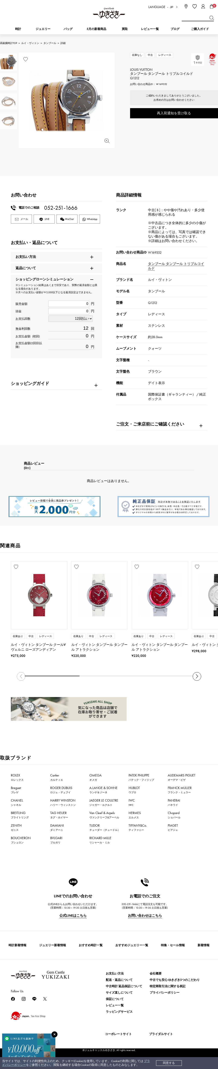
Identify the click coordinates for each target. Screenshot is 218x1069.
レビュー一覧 (115, 1005)
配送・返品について (119, 980)
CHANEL (17, 802)
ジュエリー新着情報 (52, 945)
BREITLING (20, 815)
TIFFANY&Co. (138, 827)
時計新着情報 (17, 945)
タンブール (49, 43)
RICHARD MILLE (100, 840)
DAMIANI (57, 827)
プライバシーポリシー (164, 992)
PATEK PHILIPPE (141, 777)
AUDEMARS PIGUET (181, 777)
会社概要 (156, 973)
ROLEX (17, 777)
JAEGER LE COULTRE (103, 802)
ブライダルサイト (161, 1034)
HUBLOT (134, 790)
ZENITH (16, 827)
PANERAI (174, 802)
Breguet (16, 790)
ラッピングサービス (119, 1012)
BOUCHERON (21, 840)
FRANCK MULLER (180, 790)
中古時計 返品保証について (124, 986)
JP (171, 7)
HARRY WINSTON (63, 802)
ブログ (175, 29)
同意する (169, 1063)
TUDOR (104, 827)
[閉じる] (54, 1034)
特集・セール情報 (173, 945)
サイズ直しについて (119, 992)
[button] (197, 676)
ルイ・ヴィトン (30, 43)
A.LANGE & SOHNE (103, 790)
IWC (132, 802)
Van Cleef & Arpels (104, 815)
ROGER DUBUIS (61, 790)
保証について (115, 999)
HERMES (135, 815)
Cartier (56, 777)
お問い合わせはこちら (145, 915)
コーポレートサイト (118, 1034)
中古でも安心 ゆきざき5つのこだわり (175, 980)
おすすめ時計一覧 (91, 945)
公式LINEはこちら (73, 915)
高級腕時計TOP (8, 43)
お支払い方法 (115, 973)
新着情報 (203, 945)
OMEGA (95, 777)
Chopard (174, 815)
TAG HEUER (59, 815)
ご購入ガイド (200, 29)
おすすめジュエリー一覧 (131, 945)
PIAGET (173, 827)
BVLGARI (56, 840)
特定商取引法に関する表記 (167, 986)
